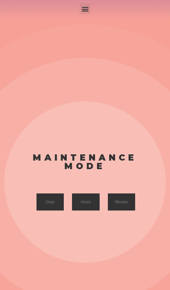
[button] (85, 8)
